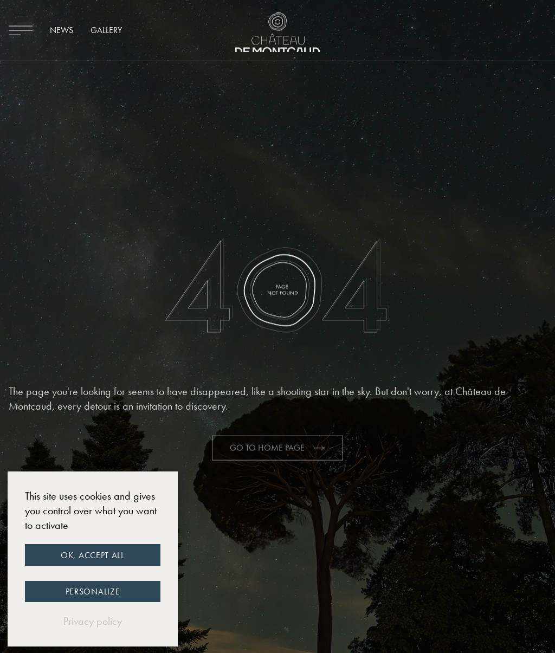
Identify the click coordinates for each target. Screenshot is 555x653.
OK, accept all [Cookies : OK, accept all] (93, 555)
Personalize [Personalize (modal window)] (93, 591)
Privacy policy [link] (92, 621)
